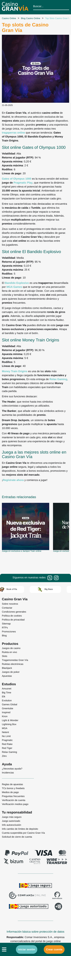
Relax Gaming (9, 752)
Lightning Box (9, 724)
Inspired (6, 712)
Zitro (4, 756)
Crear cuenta (54, 949)
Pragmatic (7, 740)
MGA (4, 728)
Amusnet (6, 688)
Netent (5, 732)
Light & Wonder (10, 720)
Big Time (6, 692)
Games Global (9, 704)
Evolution (7, 700)
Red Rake (7, 744)
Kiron (4, 716)
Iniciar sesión (26, 949)
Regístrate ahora (13, 479)
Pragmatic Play (22, 182)
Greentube (7, 708)
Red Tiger (7, 748)
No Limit (6, 736)
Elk (3, 696)
